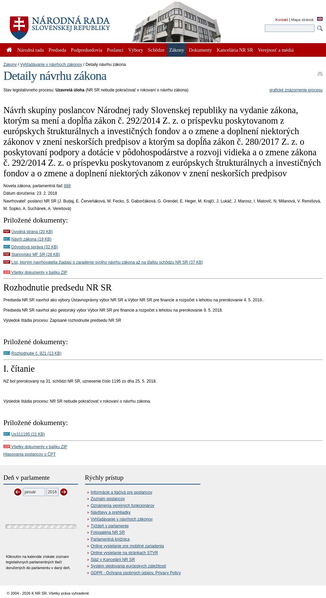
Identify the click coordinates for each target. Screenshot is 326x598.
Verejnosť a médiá (275, 50)
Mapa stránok (302, 20)
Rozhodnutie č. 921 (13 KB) (36, 353)
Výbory (135, 50)
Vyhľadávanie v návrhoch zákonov (51, 64)
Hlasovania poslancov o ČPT (29, 454)
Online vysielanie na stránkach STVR (124, 552)
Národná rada (30, 50)
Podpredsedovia (86, 50)
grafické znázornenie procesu (296, 90)
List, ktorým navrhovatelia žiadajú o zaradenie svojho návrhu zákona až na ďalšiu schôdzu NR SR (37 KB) (107, 262)
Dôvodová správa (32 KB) (34, 247)
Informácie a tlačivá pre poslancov (121, 492)
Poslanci (115, 50)
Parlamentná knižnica (110, 539)
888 (67, 185)
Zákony (10, 64)
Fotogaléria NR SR (108, 532)
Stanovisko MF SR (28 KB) (35, 254)
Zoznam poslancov (108, 498)
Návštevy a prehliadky (110, 512)
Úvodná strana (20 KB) (32, 231)
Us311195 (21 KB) (28, 434)
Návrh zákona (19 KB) (31, 239)
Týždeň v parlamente (110, 526)
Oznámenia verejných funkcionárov (122, 505)
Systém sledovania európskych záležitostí (128, 566)
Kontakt (281, 20)
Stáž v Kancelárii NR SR (113, 559)
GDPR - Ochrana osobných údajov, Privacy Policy (136, 572)
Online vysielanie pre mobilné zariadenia (127, 546)
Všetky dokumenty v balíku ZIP (35, 272)
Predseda (57, 50)
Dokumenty (200, 50)
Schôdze (156, 50)
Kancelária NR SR (235, 50)
